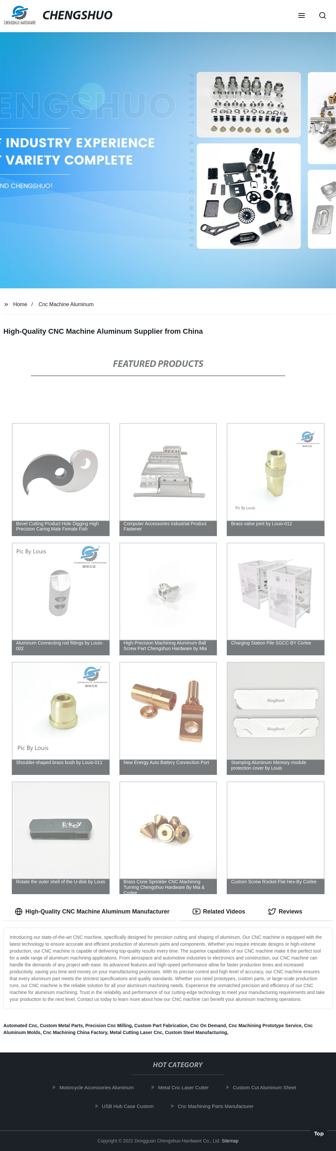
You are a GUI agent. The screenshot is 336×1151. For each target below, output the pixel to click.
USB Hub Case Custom (130, 1106)
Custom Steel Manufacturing (196, 1032)
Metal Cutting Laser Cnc (136, 1032)
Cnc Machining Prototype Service (265, 1025)
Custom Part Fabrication (161, 1025)
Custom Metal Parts (61, 1025)
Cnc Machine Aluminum (66, 304)
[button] (301, 16)
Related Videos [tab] (219, 911)
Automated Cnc (20, 1025)
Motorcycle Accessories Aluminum (99, 1087)
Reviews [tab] (285, 911)
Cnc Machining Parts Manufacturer (218, 1106)
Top (319, 1134)
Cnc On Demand (208, 1025)
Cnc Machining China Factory (75, 1032)
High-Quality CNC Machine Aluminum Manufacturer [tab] (92, 911)
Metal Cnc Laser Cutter (185, 1087)
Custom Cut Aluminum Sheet (267, 1087)
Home (20, 304)
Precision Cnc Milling (108, 1025)
